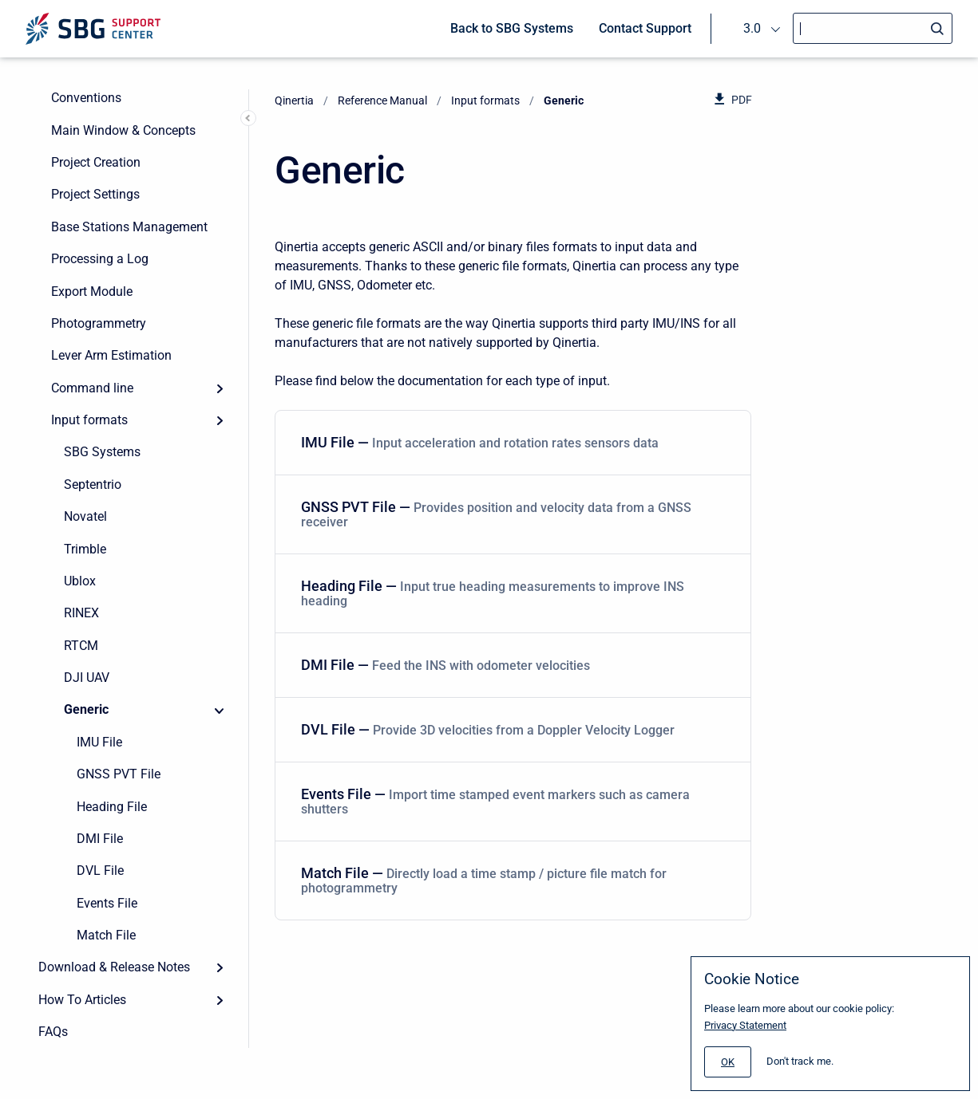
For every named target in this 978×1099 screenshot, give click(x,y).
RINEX (81, 612)
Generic (86, 709)
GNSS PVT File (118, 774)
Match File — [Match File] (510, 880)
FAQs (53, 1031)
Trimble (85, 549)
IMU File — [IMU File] (510, 442)
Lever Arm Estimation (111, 355)
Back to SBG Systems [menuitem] (511, 28)
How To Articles (82, 999)
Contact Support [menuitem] (645, 28)
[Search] (872, 28)
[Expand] (220, 388)
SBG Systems (102, 451)
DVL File (100, 870)
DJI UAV (86, 677)
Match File (106, 935)
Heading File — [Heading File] (510, 593)
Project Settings (95, 194)
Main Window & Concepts (123, 130)
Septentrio (92, 484)
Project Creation (96, 162)
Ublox (80, 581)
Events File (107, 903)
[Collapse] (220, 710)
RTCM (81, 645)
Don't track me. (799, 1061)
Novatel (85, 516)
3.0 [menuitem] (752, 28)
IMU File (99, 742)
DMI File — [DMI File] (510, 664)
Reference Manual (382, 100)
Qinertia (294, 100)
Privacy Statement (745, 1025)
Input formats (89, 419)
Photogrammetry (98, 323)
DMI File (100, 838)
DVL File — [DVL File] (510, 729)
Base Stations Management (129, 226)
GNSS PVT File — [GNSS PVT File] (510, 514)
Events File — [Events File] (510, 801)
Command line (92, 388)
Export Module (92, 291)
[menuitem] (512, 443)
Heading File (112, 806)
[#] (727, 1061)
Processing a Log (99, 258)
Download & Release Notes (114, 967)
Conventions (86, 97)
